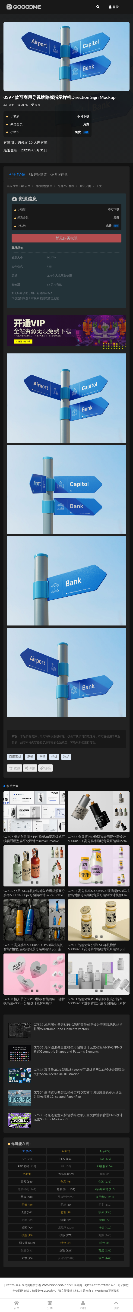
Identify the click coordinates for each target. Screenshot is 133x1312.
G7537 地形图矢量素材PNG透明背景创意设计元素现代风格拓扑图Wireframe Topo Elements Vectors (78, 1027)
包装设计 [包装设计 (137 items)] (66, 1189)
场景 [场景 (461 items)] (27, 1212)
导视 (42, 756)
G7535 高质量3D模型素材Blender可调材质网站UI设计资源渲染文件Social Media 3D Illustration (79, 1072)
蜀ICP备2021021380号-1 (100, 1285)
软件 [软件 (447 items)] (104, 1258)
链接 (45, 768)
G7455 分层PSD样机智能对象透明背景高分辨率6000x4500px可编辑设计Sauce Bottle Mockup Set (34, 895)
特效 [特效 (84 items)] (65, 1243)
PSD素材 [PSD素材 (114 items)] (27, 1166)
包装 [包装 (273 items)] (104, 1181)
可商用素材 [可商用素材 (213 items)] (104, 1189)
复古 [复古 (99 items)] (65, 1212)
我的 (83, 1305)
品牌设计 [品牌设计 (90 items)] (66, 1197)
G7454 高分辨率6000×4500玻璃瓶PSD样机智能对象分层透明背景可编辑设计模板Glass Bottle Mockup (99, 895)
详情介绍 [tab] (17, 174)
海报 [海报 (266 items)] (104, 1235)
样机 (54, 756)
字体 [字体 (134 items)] (104, 1212)
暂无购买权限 (66, 238)
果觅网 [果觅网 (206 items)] (65, 1227)
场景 (30, 756)
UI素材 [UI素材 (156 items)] (105, 1166)
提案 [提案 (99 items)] (65, 1220)
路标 (66, 756)
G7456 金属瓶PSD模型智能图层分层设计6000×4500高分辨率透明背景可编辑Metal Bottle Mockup (97, 841)
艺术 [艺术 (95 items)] (27, 1258)
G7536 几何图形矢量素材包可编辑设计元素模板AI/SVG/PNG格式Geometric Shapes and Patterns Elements (78, 1049)
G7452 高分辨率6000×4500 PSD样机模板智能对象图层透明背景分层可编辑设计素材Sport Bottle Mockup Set (33, 949)
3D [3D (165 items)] (27, 1151)
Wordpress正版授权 (107, 1290)
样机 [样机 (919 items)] (104, 1227)
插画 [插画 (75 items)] (27, 1227)
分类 (50, 1305)
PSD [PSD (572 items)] (105, 1158)
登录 (114, 7)
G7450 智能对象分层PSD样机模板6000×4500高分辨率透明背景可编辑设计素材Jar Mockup (98, 949)
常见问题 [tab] (59, 174)
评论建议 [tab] (38, 174)
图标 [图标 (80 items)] (65, 1204)
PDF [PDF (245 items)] (27, 1158)
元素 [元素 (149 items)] (27, 1181)
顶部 (116, 1305)
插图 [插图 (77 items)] (104, 1220)
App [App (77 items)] (105, 1151)
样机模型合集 (44, 186)
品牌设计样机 (66, 186)
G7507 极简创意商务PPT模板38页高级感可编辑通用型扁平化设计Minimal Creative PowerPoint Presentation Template (34, 841)
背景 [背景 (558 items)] (104, 1250)
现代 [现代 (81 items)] (104, 1243)
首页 (27, 186)
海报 (30, 768)
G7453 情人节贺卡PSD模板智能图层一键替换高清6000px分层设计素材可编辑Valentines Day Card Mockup (34, 1003)
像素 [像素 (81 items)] (104, 1174)
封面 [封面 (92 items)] (27, 1220)
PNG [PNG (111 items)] (66, 1158)
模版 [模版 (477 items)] (66, 1235)
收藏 (14, 768)
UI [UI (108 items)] (66, 1166)
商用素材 (15, 756)
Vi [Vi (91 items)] (27, 1174)
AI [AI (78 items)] (66, 1151)
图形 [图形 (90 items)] (27, 1204)
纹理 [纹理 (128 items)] (66, 1250)
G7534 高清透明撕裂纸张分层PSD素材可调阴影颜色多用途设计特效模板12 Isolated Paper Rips (78, 1094)
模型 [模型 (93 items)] (27, 1235)
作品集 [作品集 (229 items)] (65, 1174)
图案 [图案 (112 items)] (104, 1204)
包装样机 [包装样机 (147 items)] (27, 1189)
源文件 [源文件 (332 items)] (27, 1243)
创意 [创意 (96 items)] (65, 1181)
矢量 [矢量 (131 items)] (27, 1250)
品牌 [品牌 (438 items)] (27, 1197)
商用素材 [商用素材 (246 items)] (105, 1197)
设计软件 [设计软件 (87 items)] (66, 1258)
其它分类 (8, 104)
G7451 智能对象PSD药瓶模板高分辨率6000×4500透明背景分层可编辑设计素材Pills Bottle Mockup (97, 1003)
